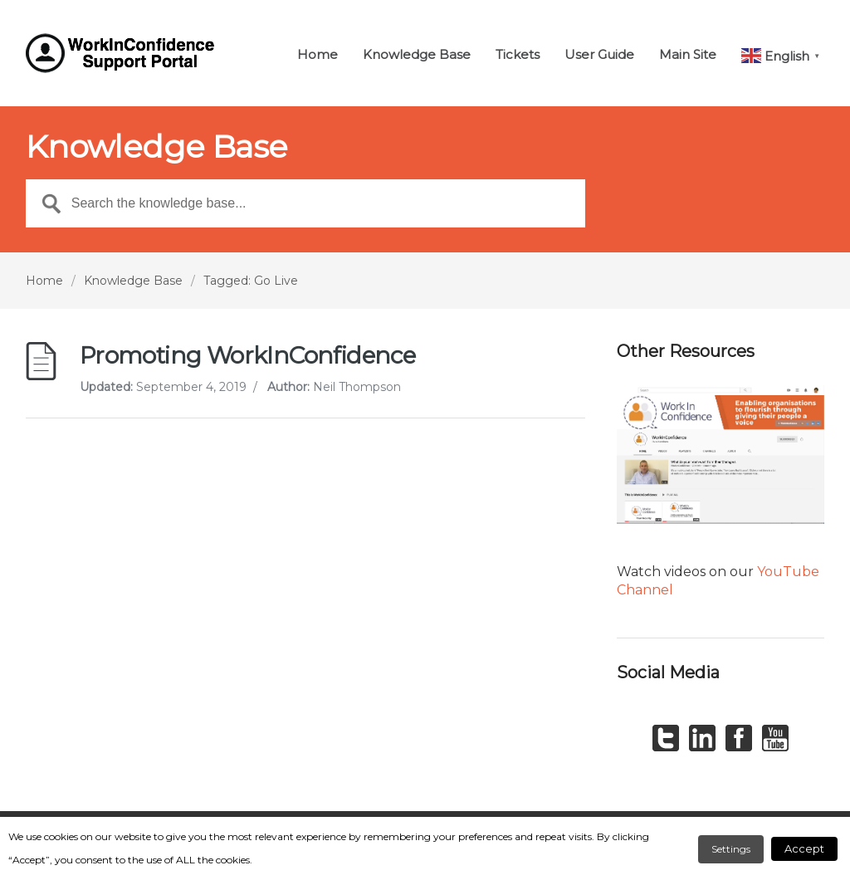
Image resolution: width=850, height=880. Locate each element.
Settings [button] (730, 849)
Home (317, 55)
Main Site (687, 55)
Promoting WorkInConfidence (247, 355)
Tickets (518, 55)
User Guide (599, 55)
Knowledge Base (417, 55)
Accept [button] (804, 848)
